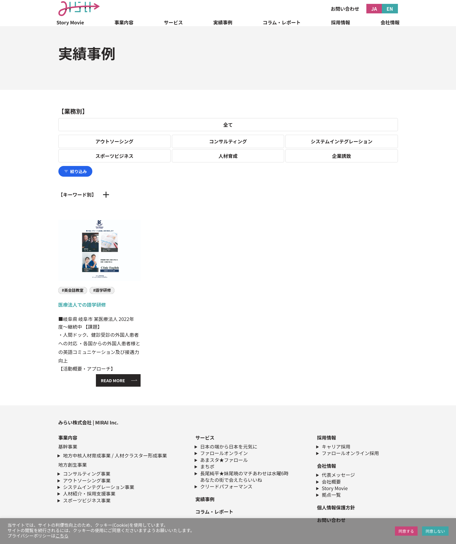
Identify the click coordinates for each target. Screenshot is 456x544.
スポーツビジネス (114, 155)
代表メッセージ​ (338, 474)
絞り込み (75, 171)
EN (390, 8)
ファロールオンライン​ (224, 453)
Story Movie (70, 22)
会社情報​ (326, 465)
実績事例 (222, 22)
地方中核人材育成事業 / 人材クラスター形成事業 (115, 455)
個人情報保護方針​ (336, 507)
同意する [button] (406, 531)
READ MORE (113, 380)
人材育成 (227, 155)
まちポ (207, 466)
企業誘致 (341, 155)
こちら (62, 535)
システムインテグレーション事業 (98, 486)
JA (374, 8)
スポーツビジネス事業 (87, 500)
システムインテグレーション (341, 141)
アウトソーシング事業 (87, 480)
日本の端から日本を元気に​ (228, 446)
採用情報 (340, 22)
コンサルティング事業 (87, 473)
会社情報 (389, 22)
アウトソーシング (114, 141)
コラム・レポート (282, 22)
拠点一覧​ (331, 494)
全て (228, 124)
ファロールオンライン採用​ (350, 453)
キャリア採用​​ (336, 446)
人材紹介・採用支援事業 (89, 493)
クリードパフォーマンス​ (226, 486)
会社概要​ (331, 481)
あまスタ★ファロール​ (224, 459)
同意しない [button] (435, 531)
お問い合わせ (345, 8)
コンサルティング (228, 141)
